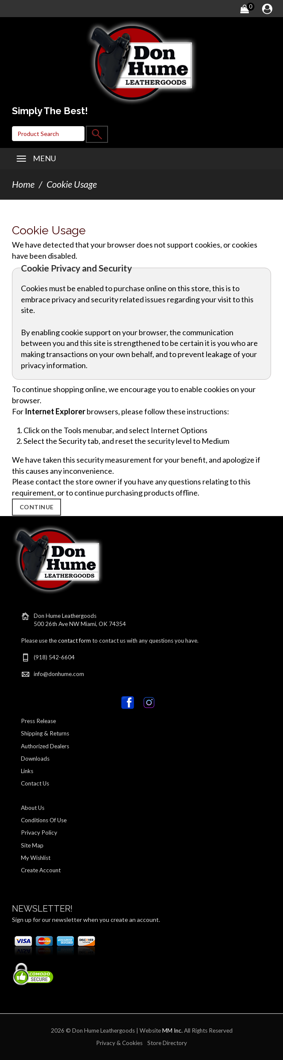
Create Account (41, 870)
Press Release (38, 720)
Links (27, 771)
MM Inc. (172, 1030)
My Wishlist (35, 857)
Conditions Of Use (44, 820)
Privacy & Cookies (119, 1042)
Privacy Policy (39, 832)
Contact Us (35, 783)
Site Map (32, 845)
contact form (74, 640)
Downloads (35, 758)
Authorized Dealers (45, 746)
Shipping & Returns (45, 733)
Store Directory (167, 1042)
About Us (32, 807)
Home (23, 184)
